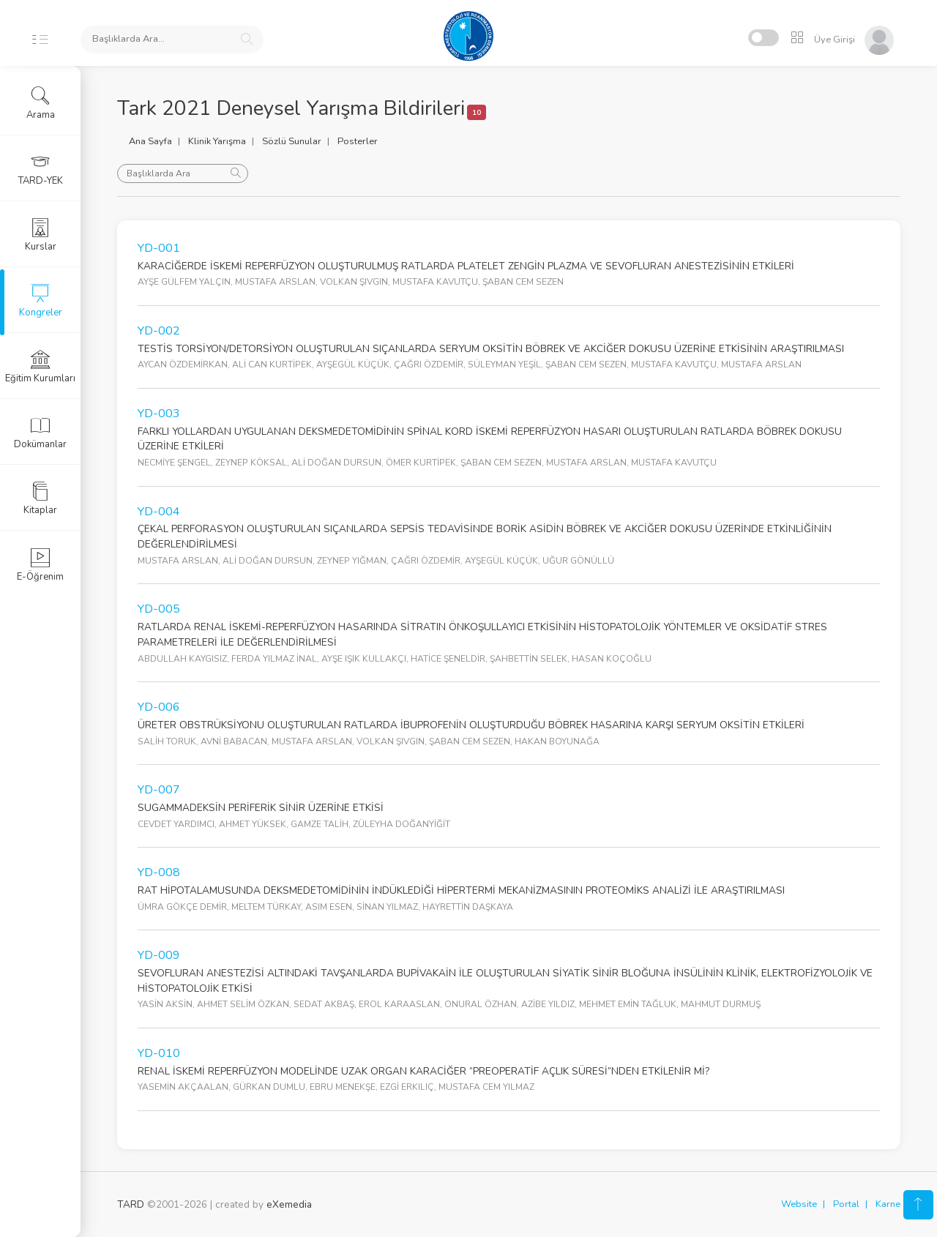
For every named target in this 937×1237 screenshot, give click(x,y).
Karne (888, 1204)
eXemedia (289, 1204)
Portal (846, 1204)
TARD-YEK (40, 169)
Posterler (357, 141)
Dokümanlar (40, 432)
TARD (130, 1204)
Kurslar (40, 235)
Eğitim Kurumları (40, 366)
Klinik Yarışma (217, 141)
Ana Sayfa (150, 141)
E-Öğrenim (40, 565)
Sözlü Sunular (291, 141)
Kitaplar (40, 498)
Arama (40, 103)
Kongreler (40, 301)
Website (799, 1204)
